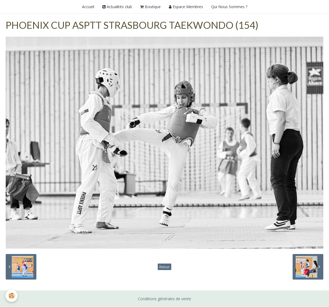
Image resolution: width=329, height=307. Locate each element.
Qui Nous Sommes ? (229, 6)
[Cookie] (11, 296)
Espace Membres (186, 6)
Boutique (150, 6)
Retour (164, 267)
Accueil (88, 6)
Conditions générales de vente (164, 298)
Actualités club (117, 6)
